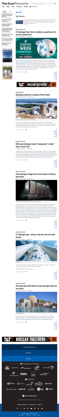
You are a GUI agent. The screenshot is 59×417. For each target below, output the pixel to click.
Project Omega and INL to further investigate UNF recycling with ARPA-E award (7, 15)
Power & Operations (19, 92)
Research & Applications (20, 29)
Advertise (26, 6)
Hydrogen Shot (19, 63)
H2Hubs (42, 66)
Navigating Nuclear (32, 404)
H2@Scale (28, 319)
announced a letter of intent (38, 214)
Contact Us (39, 404)
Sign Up (13, 6)
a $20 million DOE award (47, 319)
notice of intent (28, 208)
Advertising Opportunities (22, 404)
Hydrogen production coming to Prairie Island (33, 94)
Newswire (19, 12)
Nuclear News (29, 36)
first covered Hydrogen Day (26, 61)
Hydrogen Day (27, 60)
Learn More (26, 24)
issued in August (36, 154)
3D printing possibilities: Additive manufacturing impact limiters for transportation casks (7, 30)
